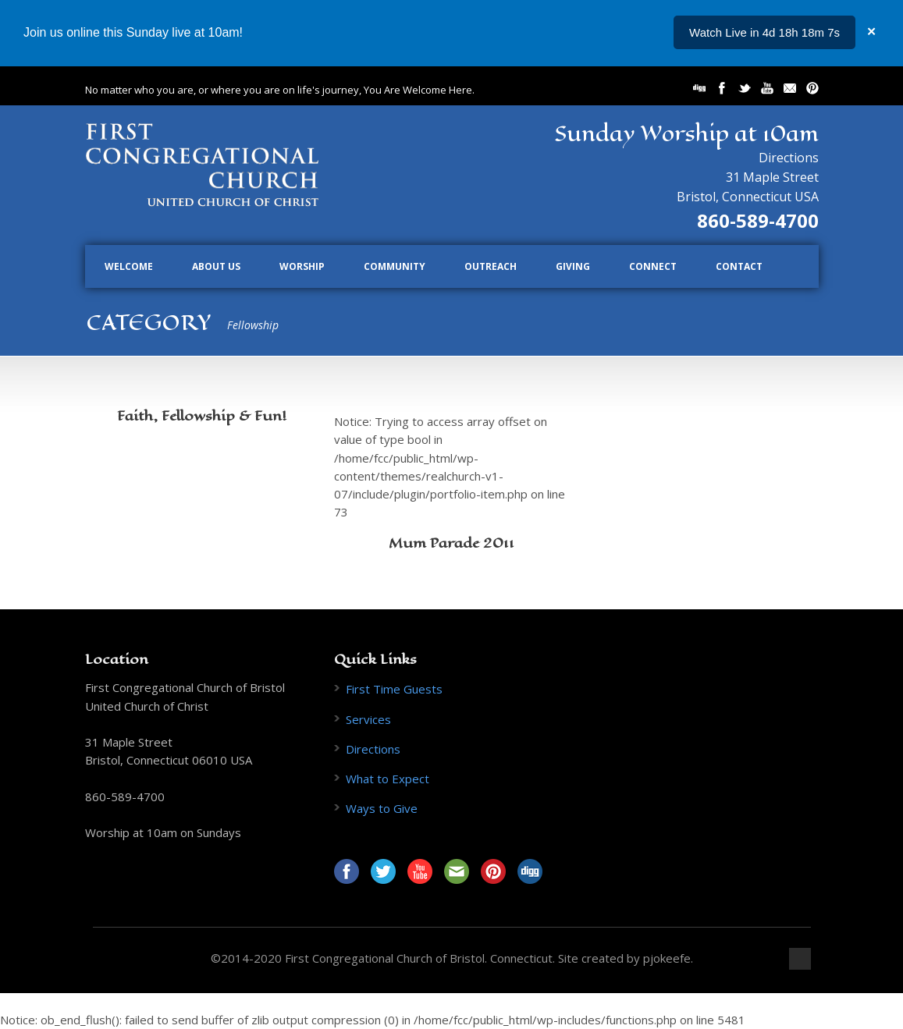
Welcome (129, 266)
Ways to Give (382, 808)
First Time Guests (394, 689)
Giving (573, 266)
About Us (216, 266)
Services (368, 719)
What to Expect (387, 778)
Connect (653, 266)
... (835, 32)
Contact (739, 266)
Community (394, 266)
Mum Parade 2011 (451, 543)
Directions (789, 157)
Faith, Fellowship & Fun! (201, 416)
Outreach (490, 266)
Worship (302, 266)
